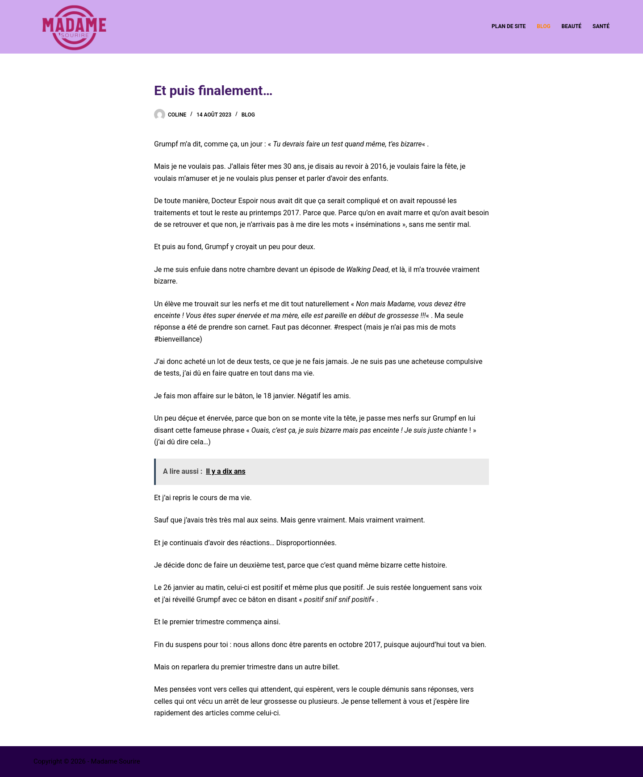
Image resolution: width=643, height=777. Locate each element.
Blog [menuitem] (543, 26)
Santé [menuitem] (601, 26)
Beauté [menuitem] (571, 26)
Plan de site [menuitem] (509, 26)
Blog (248, 115)
